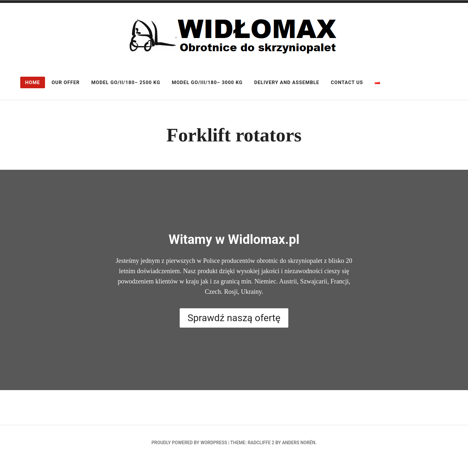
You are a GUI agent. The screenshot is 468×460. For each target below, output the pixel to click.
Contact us (347, 82)
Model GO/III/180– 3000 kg (207, 82)
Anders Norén (298, 442)
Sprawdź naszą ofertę (233, 317)
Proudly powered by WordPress (189, 442)
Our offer (66, 82)
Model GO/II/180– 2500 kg (125, 82)
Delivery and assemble (287, 82)
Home (32, 82)
